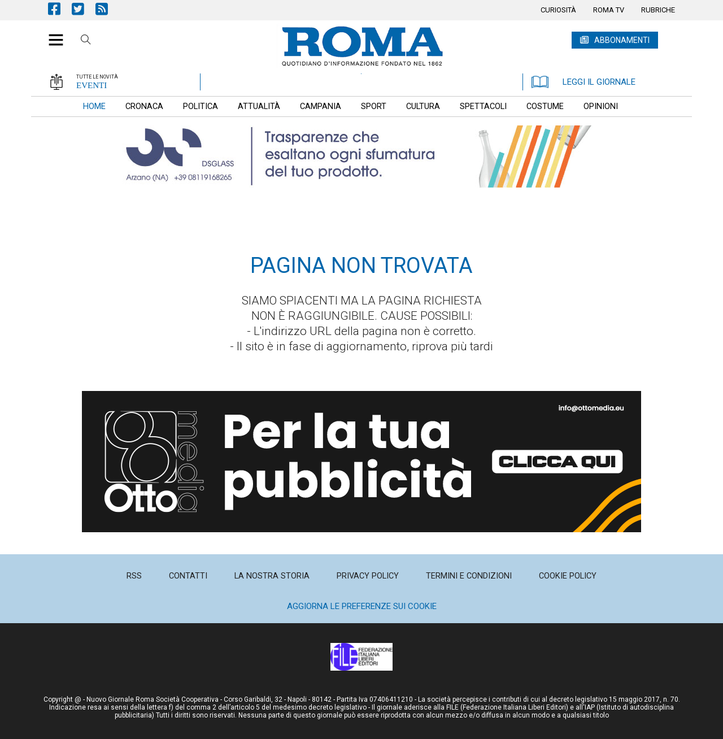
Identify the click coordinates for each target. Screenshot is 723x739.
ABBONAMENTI (622, 40)
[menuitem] (558, 10)
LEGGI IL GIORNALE (583, 81)
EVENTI (91, 85)
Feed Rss (107, 9)
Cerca (86, 41)
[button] (52, 33)
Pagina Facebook (60, 9)
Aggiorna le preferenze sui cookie (362, 606)
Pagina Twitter (83, 9)
